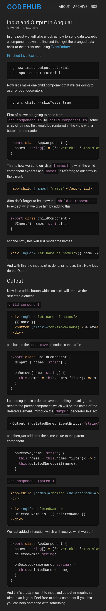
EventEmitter (60, 47)
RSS (94, 7)
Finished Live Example (24, 56)
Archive (80, 7)
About (64, 7)
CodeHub (24, 7)
